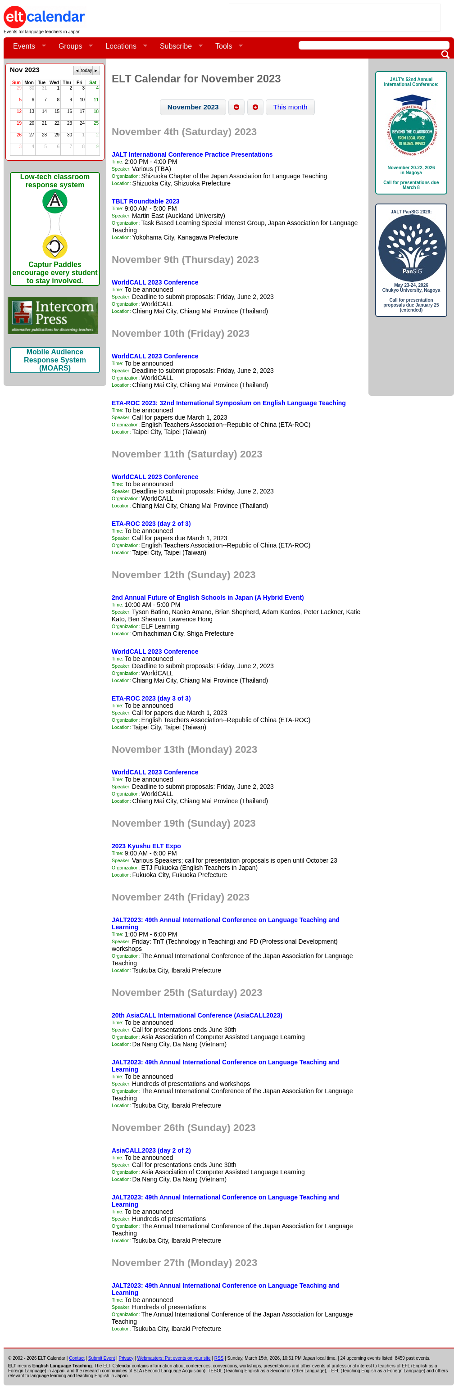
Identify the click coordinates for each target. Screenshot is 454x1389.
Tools (225, 46)
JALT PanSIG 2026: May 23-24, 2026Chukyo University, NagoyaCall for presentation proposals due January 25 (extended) (411, 260)
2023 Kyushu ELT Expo (146, 846)
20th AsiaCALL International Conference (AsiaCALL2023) (197, 1015)
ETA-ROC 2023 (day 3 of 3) (151, 698)
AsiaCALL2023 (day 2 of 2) (151, 1150)
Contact (76, 1358)
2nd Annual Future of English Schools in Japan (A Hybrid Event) (208, 597)
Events (26, 46)
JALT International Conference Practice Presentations (192, 154)
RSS (219, 1358)
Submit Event (101, 1358)
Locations (122, 46)
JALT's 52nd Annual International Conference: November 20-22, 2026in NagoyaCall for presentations (411, 133)
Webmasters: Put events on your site (173, 1358)
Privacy (126, 1358)
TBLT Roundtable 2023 (146, 201)
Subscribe (178, 46)
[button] (193, 107)
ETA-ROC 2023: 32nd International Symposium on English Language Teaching (229, 403)
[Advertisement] (334, 17)
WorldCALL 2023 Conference (155, 282)
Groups (72, 46)
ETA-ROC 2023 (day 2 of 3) (151, 523)
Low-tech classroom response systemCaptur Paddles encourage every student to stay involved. (54, 229)
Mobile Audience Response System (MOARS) (55, 360)
